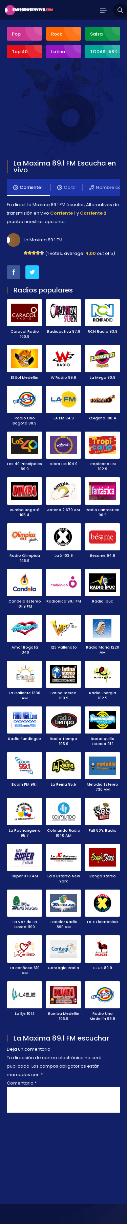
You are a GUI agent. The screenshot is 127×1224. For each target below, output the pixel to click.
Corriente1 (28, 187)
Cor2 (66, 187)
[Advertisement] (57, 109)
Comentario (22, 1083)
